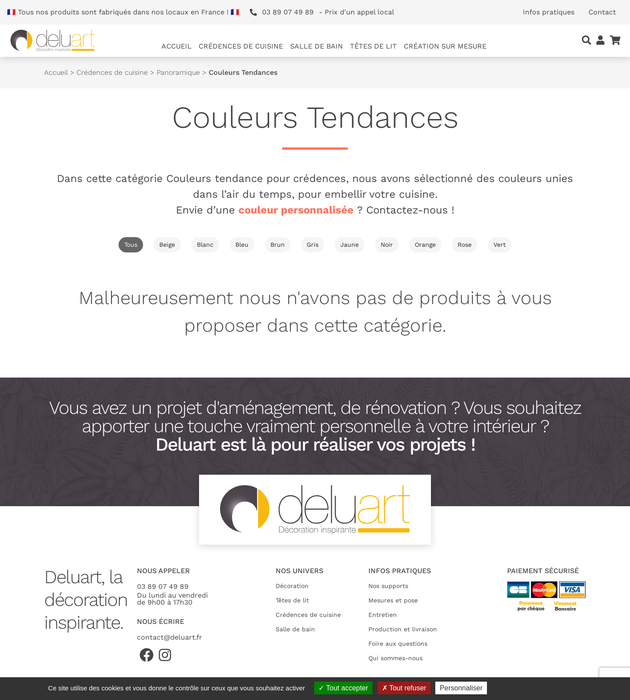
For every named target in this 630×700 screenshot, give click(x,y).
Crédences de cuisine (112, 72)
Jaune (349, 244)
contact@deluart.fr (169, 637)
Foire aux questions (397, 643)
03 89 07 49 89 (163, 586)
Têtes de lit (292, 600)
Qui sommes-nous (395, 658)
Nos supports (388, 585)
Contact (602, 12)
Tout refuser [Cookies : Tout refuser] (404, 688)
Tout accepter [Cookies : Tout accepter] (343, 688)
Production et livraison (402, 629)
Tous (130, 244)
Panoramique (178, 72)
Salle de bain (295, 629)
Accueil (176, 46)
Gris (312, 244)
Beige (167, 244)
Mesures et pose (393, 600)
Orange (425, 244)
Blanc (205, 244)
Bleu (241, 244)
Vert (500, 244)
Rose (465, 244)
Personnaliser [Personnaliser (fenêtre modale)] (461, 688)
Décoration (292, 585)
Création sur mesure (445, 46)
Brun (277, 244)
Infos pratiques (548, 12)
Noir (387, 244)
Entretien (382, 614)
